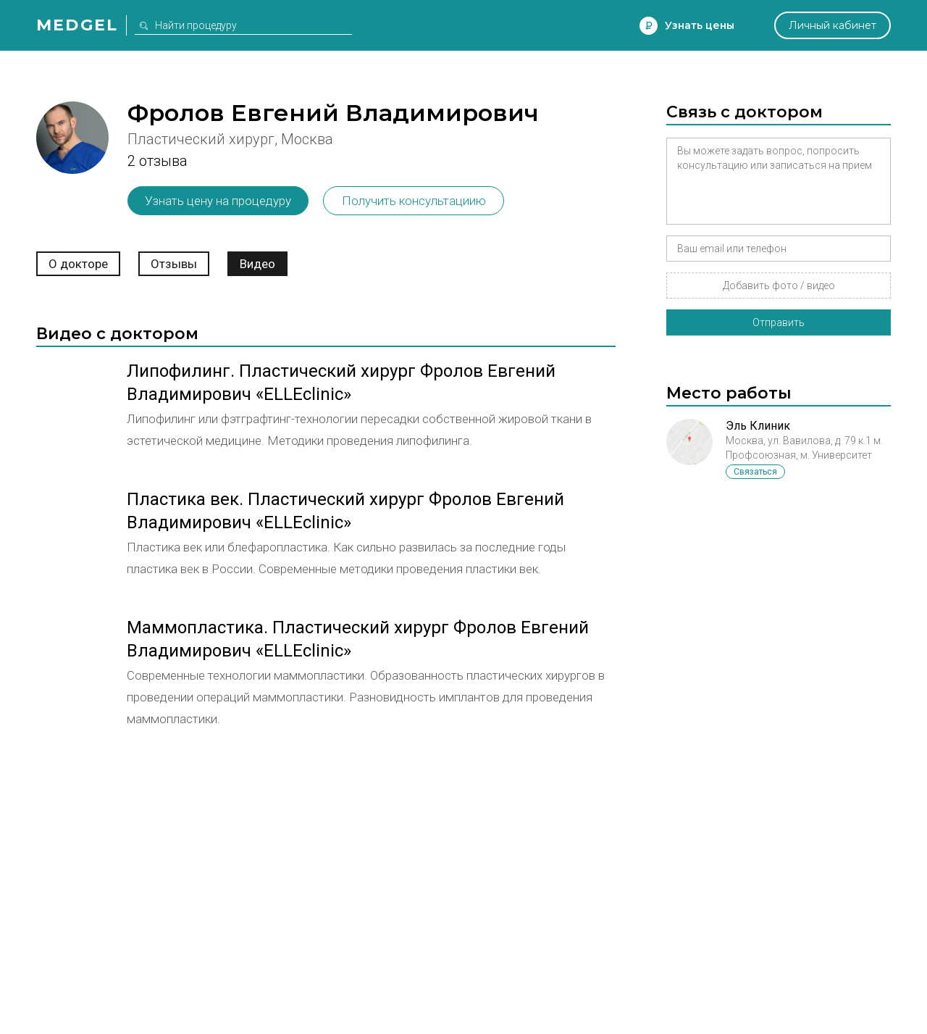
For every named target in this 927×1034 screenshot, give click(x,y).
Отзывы (174, 264)
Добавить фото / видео (779, 285)
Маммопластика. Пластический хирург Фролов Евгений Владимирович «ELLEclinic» (358, 639)
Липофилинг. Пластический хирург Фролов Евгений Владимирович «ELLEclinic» (341, 382)
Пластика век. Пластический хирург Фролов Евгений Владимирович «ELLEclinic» (345, 511)
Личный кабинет (832, 25)
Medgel (77, 25)
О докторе (78, 264)
